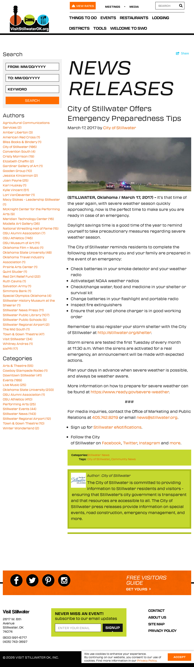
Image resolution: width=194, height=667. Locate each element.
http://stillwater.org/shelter (124, 332)
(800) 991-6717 (15, 637)
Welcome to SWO (128, 28)
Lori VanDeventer (19, 195)
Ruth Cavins (14, 281)
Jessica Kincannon (20, 175)
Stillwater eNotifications (117, 427)
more (175, 442)
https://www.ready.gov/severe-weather (130, 391)
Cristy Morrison (18, 156)
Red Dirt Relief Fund (21, 276)
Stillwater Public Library (26, 315)
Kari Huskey (14, 185)
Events (108, 17)
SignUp (112, 628)
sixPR (10, 348)
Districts (79, 28)
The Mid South (16, 329)
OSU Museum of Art (21, 243)
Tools (99, 28)
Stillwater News (98, 455)
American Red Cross (21, 137)
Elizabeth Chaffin (18, 161)
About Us (157, 617)
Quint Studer (15, 271)
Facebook (111, 442)
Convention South (19, 151)
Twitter (130, 442)
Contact (156, 610)
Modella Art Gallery (21, 223)
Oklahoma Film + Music (23, 247)
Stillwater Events (19, 409)
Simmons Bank (17, 291)
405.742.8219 (105, 417)
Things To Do (83, 17)
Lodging (160, 17)
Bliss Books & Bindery (22, 142)
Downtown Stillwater (22, 375)
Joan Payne (15, 180)
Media (134, 6)
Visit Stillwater (17, 339)
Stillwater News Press (23, 310)
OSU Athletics (18, 238)
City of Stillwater (119, 127)
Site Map (156, 624)
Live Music (14, 385)
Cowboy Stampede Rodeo (25, 370)
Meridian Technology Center (28, 219)
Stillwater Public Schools (25, 319)
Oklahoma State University (27, 252)
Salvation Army (17, 286)
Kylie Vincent (16, 190)
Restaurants (134, 17)
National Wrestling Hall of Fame (30, 228)
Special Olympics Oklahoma (27, 295)
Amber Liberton (18, 132)
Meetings (112, 6)
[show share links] (182, 53)
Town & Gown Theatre (23, 334)
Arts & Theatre (18, 365)
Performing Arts (19, 404)
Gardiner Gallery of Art (23, 166)
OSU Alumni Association (24, 233)
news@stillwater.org (157, 417)
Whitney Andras (18, 343)
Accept (180, 657)
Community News (123, 459)
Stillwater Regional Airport (26, 324)
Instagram (149, 442)
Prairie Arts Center (20, 267)
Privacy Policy (162, 630)
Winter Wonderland (21, 428)
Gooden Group (17, 171)
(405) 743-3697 (15, 642)
